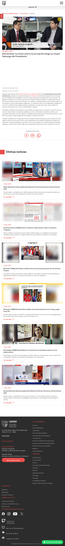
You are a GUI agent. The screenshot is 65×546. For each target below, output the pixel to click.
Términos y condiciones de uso (10, 504)
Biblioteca (35, 448)
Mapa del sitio (6, 506)
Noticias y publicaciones (10, 13)
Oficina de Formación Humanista (41, 446)
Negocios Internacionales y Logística (42, 483)
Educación (35, 468)
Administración (36, 457)
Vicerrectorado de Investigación (41, 435)
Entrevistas (24, 13)
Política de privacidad (8, 501)
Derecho (34, 462)
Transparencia (36, 438)
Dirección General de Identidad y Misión (43, 443)
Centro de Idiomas (37, 451)
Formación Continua (7, 495)
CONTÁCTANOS (7, 441)
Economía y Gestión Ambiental (40, 465)
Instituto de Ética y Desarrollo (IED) (29, 94)
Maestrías (4, 490)
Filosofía (34, 470)
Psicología (35, 478)
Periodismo (35, 475)
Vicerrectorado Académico (39, 433)
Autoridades (35, 430)
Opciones (32, 7)
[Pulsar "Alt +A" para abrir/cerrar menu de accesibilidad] (1, 16)
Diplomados (5, 492)
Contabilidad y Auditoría (39, 481)
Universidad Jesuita (37, 428)
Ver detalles (8, 197)
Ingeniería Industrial (38, 473)
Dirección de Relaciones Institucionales (43, 441)
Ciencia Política (36, 460)
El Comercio (34, 96)
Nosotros (35, 425)
